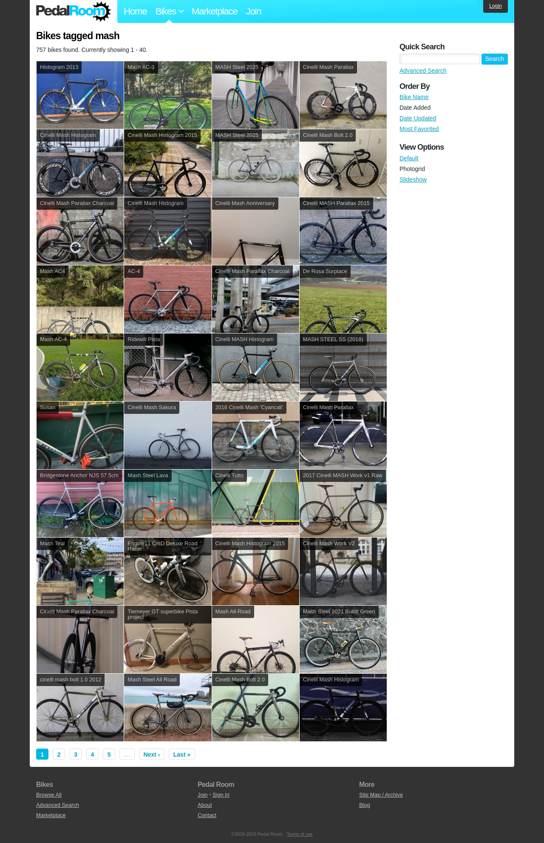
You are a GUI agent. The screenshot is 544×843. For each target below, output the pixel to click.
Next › (151, 754)
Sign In (221, 795)
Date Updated (418, 118)
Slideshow (413, 179)
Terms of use (300, 834)
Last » (181, 754)
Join (253, 11)
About (205, 805)
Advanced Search (423, 70)
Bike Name (414, 97)
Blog (364, 805)
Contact (207, 815)
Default (409, 158)
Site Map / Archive (381, 795)
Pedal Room (73, 11)
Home (135, 11)
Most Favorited (419, 128)
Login (495, 6)
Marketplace (215, 11)
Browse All (49, 795)
